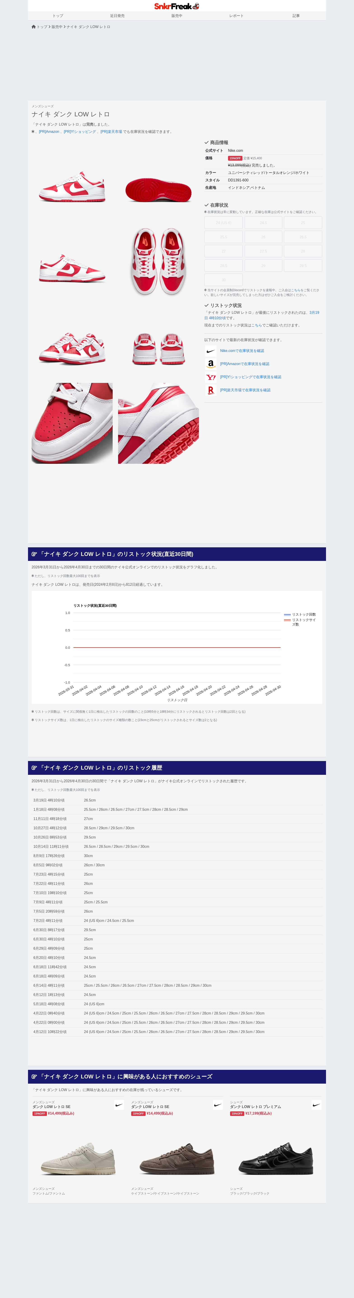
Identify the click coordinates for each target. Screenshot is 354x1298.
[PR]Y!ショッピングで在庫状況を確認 (243, 377)
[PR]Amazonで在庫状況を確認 (237, 364)
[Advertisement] (177, 64)
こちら (295, 290)
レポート (236, 16)
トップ (57, 16)
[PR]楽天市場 (111, 132)
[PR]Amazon (49, 132)
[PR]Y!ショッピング (80, 132)
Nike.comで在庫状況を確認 (234, 351)
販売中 (177, 16)
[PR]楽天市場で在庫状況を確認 (237, 390)
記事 (296, 16)
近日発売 (117, 16)
